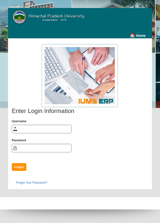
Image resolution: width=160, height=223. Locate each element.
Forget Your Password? (31, 182)
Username (19, 121)
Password (19, 140)
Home (141, 36)
